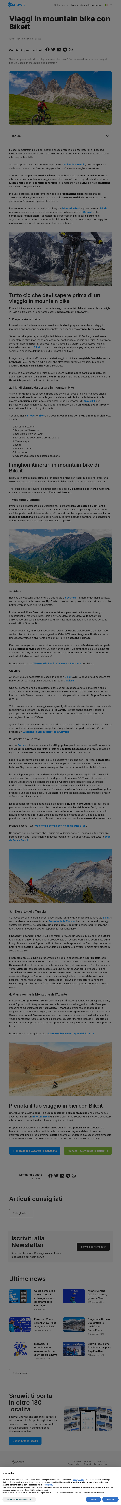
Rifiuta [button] (93, 1499)
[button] (117, 1471)
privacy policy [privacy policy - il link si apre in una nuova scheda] (78, 1480)
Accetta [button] (110, 1499)
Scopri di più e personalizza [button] (19, 1499)
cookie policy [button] (47, 1485)
